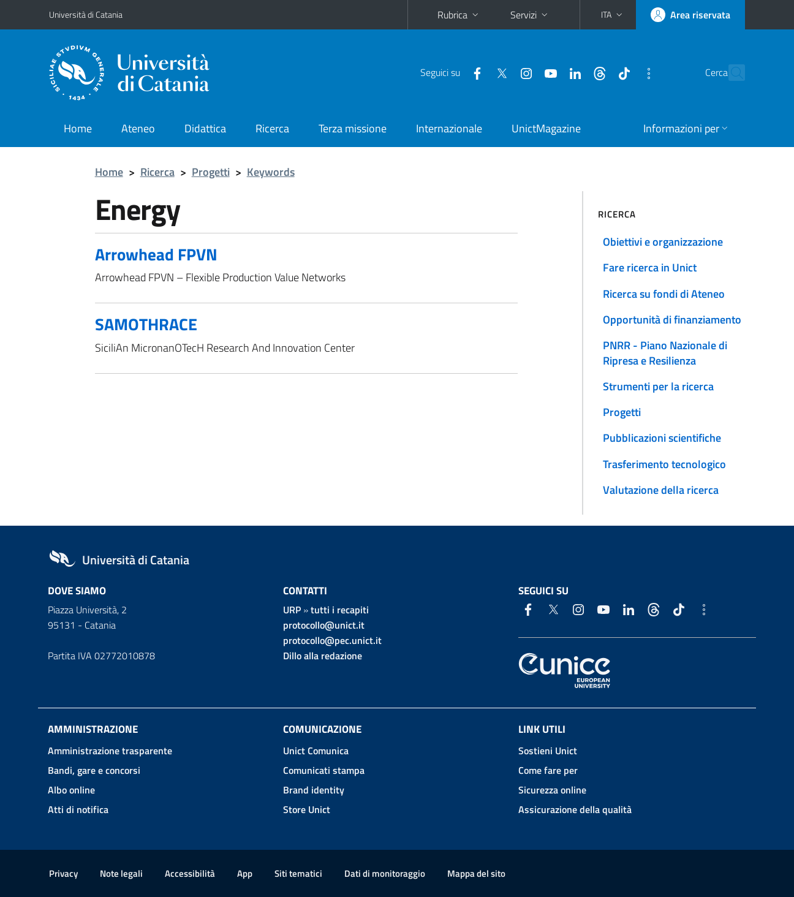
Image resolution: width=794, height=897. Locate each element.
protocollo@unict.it (324, 625)
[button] (613, 15)
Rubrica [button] (459, 14)
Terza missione (353, 128)
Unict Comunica (316, 750)
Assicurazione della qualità (575, 809)
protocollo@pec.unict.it (332, 640)
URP (292, 609)
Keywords (271, 172)
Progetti (211, 172)
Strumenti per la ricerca (658, 386)
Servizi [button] (530, 14)
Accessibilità (190, 873)
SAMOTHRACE (146, 323)
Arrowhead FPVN (156, 254)
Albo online (71, 789)
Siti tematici (298, 873)
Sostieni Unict (547, 750)
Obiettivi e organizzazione (663, 241)
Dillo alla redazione (322, 655)
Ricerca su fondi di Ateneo (664, 294)
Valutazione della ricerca (661, 490)
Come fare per (548, 770)
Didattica (205, 128)
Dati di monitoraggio (384, 873)
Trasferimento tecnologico (664, 464)
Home (78, 128)
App (244, 873)
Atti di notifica (78, 809)
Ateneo (138, 128)
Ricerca (272, 128)
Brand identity (313, 789)
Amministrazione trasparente (110, 750)
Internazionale (449, 128)
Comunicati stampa (324, 770)
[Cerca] (730, 73)
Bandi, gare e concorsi (94, 770)
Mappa (476, 873)
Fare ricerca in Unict (650, 267)
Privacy (63, 873)
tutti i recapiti (340, 609)
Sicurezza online (552, 789)
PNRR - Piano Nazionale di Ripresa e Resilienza (665, 352)
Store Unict (306, 809)
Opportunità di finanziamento (672, 319)
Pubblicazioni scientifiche (662, 438)
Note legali (121, 873)
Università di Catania (86, 14)
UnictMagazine (546, 128)
